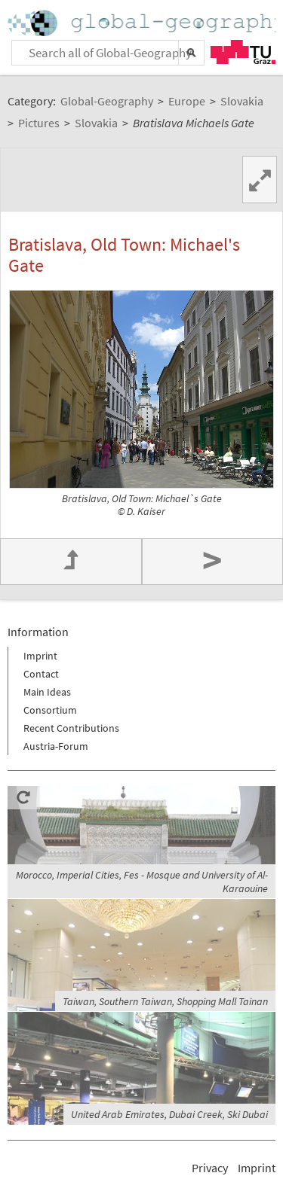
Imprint (40, 656)
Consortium (50, 710)
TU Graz (243, 52)
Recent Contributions (71, 728)
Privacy (210, 1167)
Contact (41, 674)
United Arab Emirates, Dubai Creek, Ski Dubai (169, 1114)
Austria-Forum (55, 746)
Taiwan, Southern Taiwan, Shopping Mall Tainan (165, 1001)
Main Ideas (47, 692)
